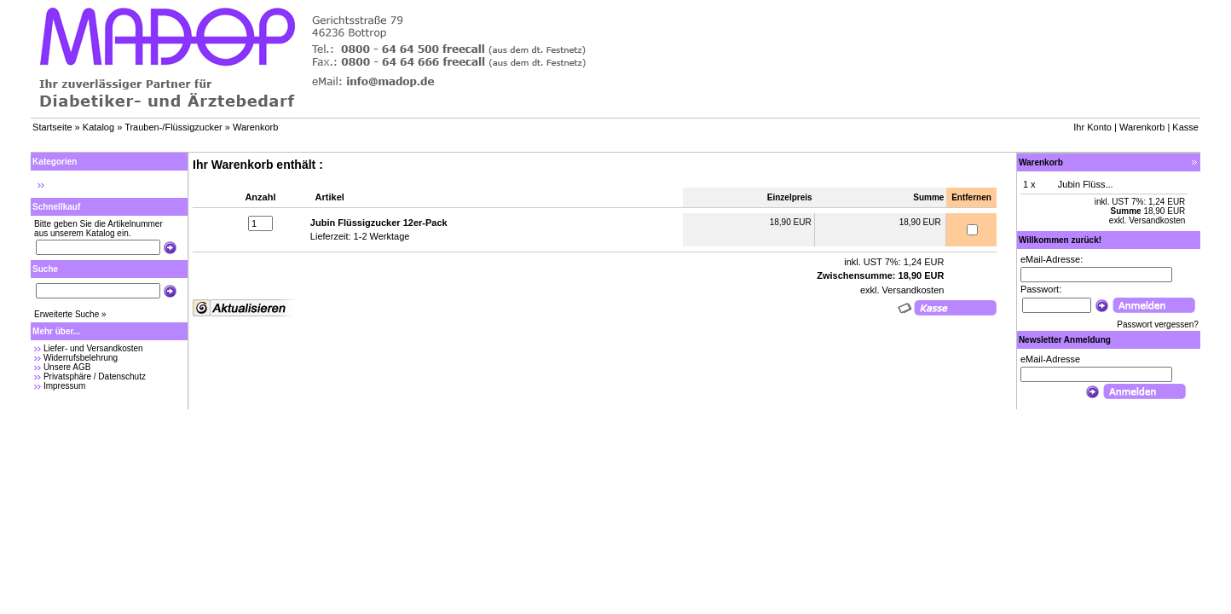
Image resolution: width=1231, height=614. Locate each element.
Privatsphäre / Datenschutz (94, 376)
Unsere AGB (67, 367)
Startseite (52, 127)
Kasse (1185, 127)
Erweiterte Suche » (70, 314)
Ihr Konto (1092, 127)
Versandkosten (912, 290)
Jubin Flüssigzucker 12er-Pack (379, 222)
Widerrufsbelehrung (80, 357)
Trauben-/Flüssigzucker (173, 127)
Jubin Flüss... (1085, 184)
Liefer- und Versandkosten (93, 348)
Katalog (98, 127)
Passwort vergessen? (1158, 324)
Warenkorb (255, 127)
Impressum (64, 386)
